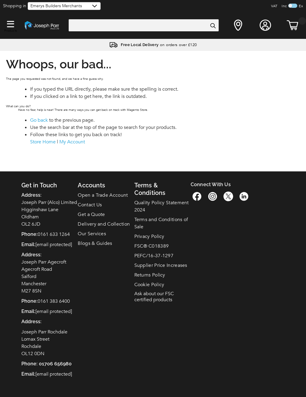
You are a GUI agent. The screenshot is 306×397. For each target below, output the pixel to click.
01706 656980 (55, 364)
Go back (39, 120)
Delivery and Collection (104, 224)
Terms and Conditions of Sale (161, 223)
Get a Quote (91, 214)
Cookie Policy (149, 284)
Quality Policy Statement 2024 (161, 206)
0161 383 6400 (54, 301)
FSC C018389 (151, 246)
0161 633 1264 (54, 234)
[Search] (213, 26)
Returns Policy (149, 275)
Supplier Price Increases (160, 265)
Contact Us (90, 205)
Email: (28, 374)
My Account (72, 142)
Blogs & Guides (95, 243)
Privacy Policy (149, 236)
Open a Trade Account (103, 195)
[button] (11, 23)
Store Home (43, 142)
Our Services (92, 233)
